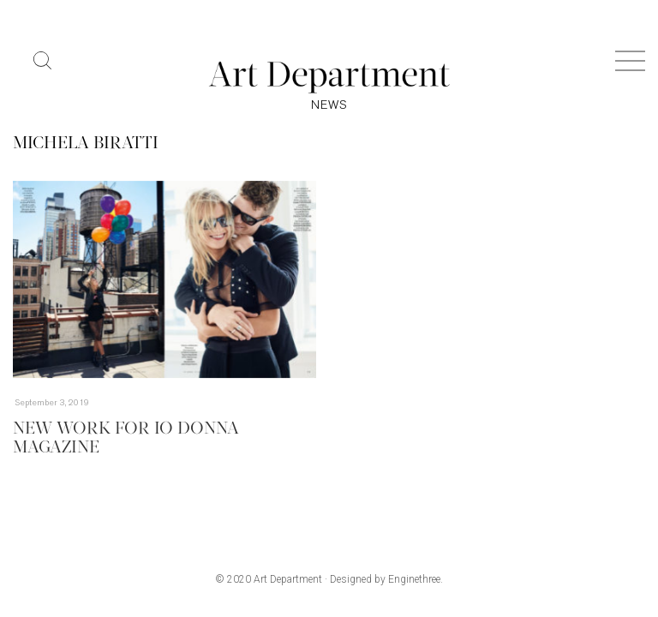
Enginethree (414, 579)
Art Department (288, 579)
